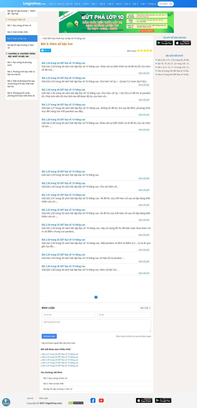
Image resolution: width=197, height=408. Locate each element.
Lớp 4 (119, 3)
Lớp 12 (52, 3)
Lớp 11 (60, 3)
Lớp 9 (77, 3)
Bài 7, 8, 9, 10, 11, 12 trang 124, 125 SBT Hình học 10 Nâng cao (174, 67)
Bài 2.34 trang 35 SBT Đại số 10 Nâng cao (60, 357)
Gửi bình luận (49, 336)
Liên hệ (30, 398)
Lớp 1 (144, 3)
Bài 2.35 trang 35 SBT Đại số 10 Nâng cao (60, 362)
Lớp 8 (86, 3)
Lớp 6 (102, 3)
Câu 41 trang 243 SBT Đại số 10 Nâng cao (174, 74)
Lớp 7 (94, 3)
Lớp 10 (69, 3)
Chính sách (43, 398)
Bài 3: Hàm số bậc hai (57, 44)
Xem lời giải (143, 73)
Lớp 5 (110, 3)
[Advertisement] (96, 150)
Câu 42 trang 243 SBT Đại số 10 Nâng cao (174, 71)
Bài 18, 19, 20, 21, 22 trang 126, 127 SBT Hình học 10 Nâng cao (174, 63)
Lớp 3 (127, 3)
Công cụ (152, 3)
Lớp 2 (135, 3)
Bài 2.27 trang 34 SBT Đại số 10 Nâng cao (60, 354)
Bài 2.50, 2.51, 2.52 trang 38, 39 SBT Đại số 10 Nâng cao (174, 60)
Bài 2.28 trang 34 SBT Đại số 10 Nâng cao (60, 360)
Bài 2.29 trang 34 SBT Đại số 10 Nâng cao (60, 365)
